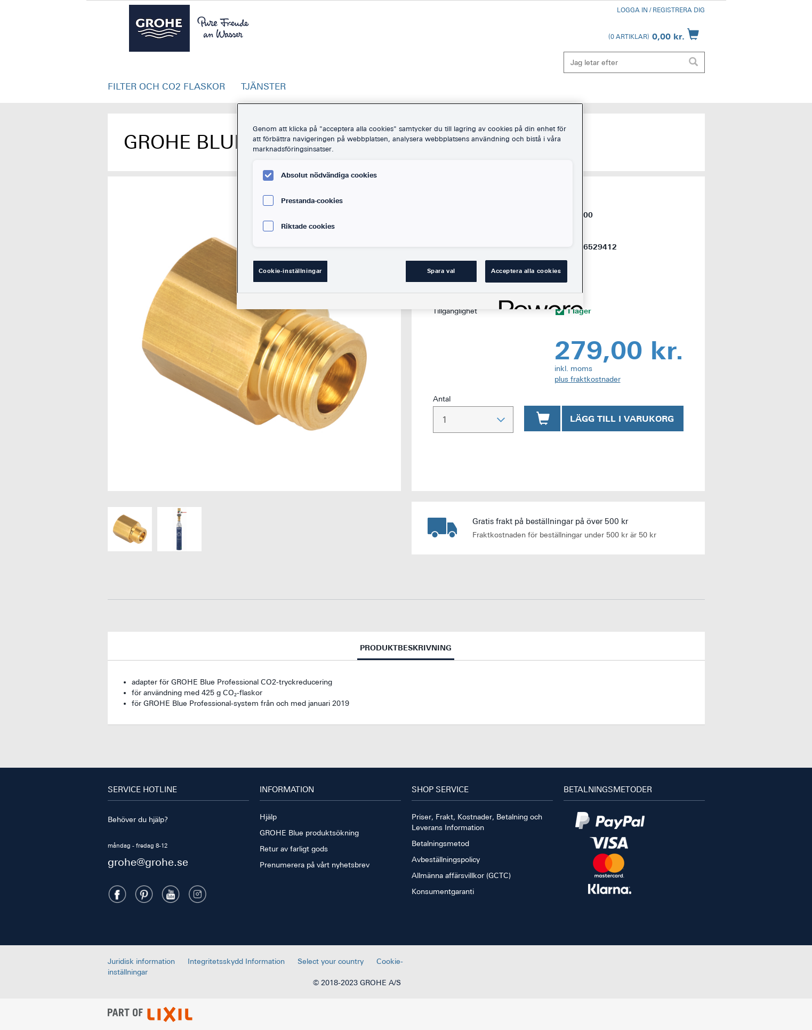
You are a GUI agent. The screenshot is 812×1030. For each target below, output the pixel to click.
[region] (410, 206)
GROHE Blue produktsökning (309, 832)
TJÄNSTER (263, 86)
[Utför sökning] (693, 62)
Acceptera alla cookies (526, 271)
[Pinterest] (144, 894)
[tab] (406, 646)
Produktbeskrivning (405, 651)
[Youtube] (170, 894)
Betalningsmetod (440, 843)
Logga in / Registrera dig (661, 10)
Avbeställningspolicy (446, 859)
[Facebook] (117, 894)
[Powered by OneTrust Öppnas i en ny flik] (537, 302)
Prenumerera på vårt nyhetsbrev (314, 864)
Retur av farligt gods (294, 848)
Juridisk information (141, 961)
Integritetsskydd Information (236, 961)
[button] (166, 89)
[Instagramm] (197, 894)
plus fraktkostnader (587, 379)
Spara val (441, 271)
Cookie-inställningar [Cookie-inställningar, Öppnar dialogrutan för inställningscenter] (290, 271)
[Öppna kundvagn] (653, 34)
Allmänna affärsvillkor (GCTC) (461, 875)
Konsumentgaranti (443, 891)
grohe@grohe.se (148, 862)
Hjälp (268, 816)
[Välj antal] (473, 419)
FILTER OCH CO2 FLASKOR (166, 86)
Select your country (331, 961)
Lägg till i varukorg (622, 418)
